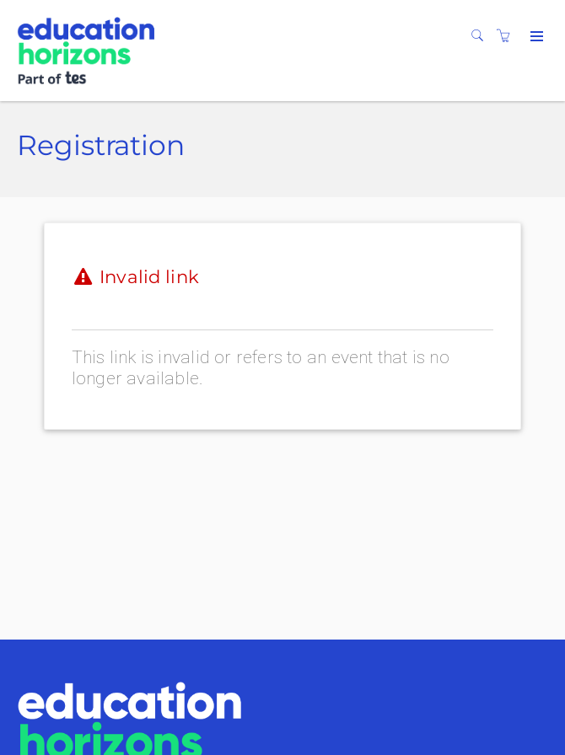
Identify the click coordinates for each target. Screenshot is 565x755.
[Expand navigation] (535, 37)
